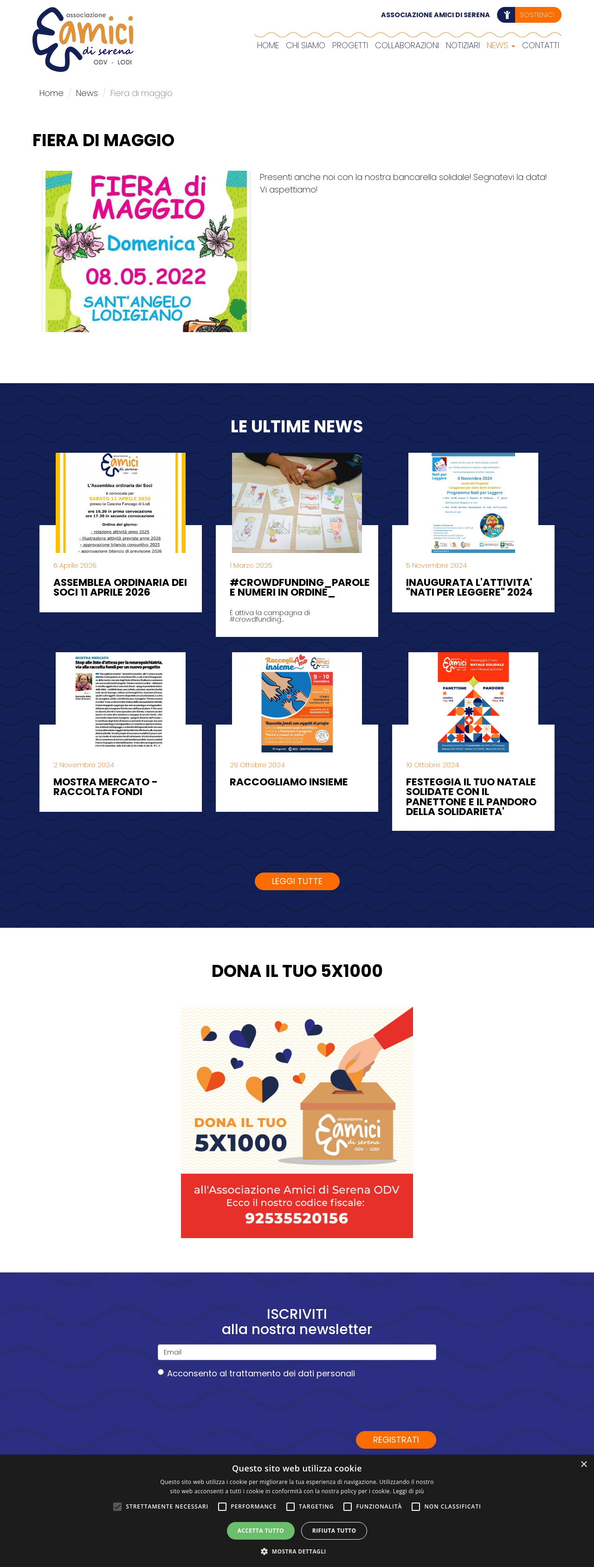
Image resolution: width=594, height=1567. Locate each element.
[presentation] (228, 1405)
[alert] (297, 1511)
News (501, 45)
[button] (297, 1551)
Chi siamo (305, 45)
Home (268, 45)
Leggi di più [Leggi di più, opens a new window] (408, 1491)
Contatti (540, 45)
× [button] (583, 1464)
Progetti (350, 45)
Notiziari (463, 45)
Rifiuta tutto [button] (334, 1531)
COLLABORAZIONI (407, 45)
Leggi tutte (297, 881)
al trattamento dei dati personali (287, 1373)
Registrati (396, 1439)
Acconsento (256, 1373)
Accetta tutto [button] (261, 1531)
